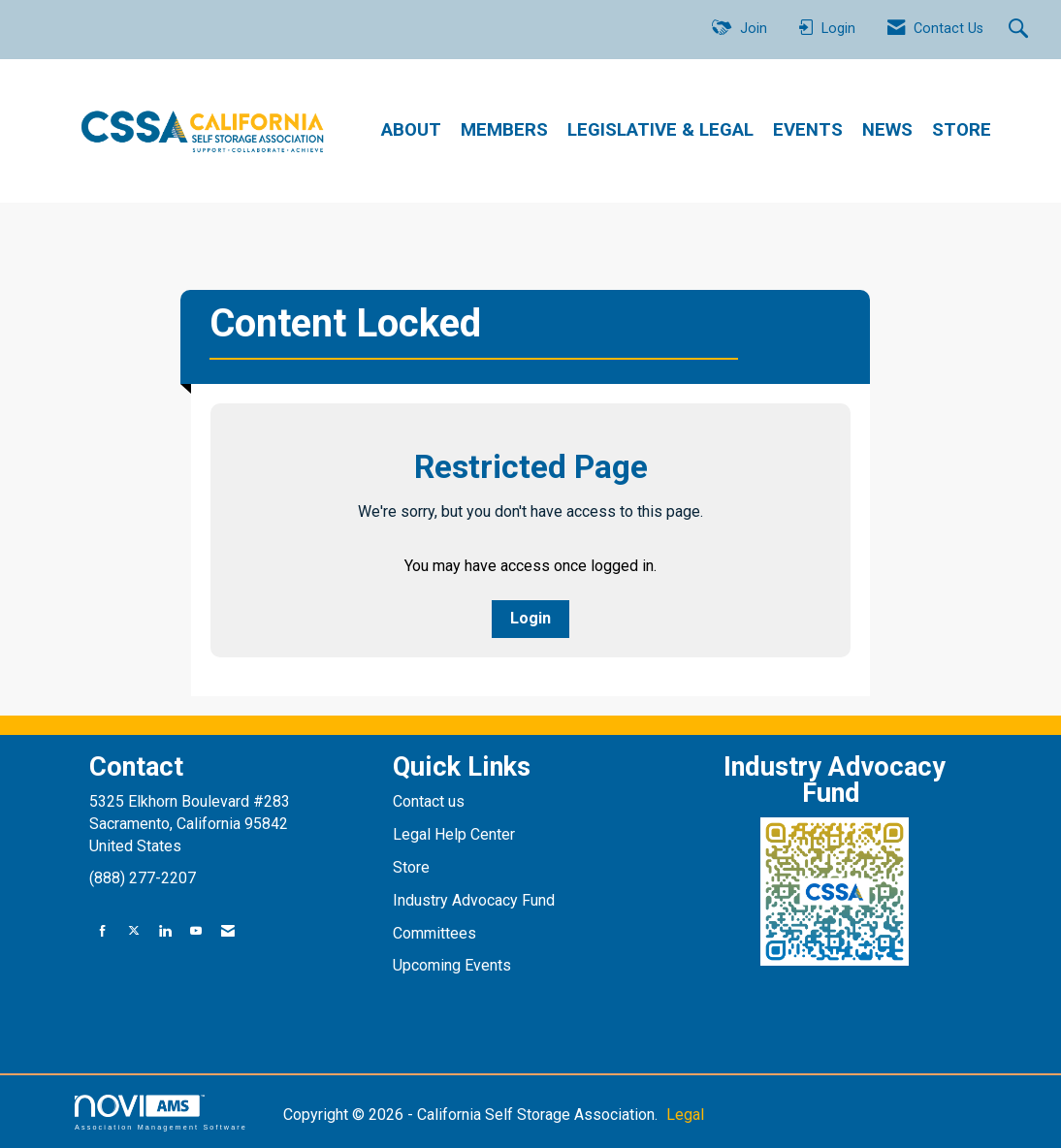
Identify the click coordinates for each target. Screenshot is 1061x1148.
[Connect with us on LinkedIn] (164, 931)
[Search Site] (1021, 30)
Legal (685, 1114)
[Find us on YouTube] (195, 931)
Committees (434, 933)
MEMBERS (504, 130)
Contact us (430, 801)
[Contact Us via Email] (227, 931)
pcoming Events (458, 965)
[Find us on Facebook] (102, 931)
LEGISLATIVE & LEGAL (660, 130)
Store (413, 867)
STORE (961, 130)
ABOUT (411, 130)
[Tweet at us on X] (133, 931)
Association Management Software (161, 1113)
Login (530, 618)
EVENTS (808, 130)
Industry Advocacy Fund (474, 900)
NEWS (887, 130)
